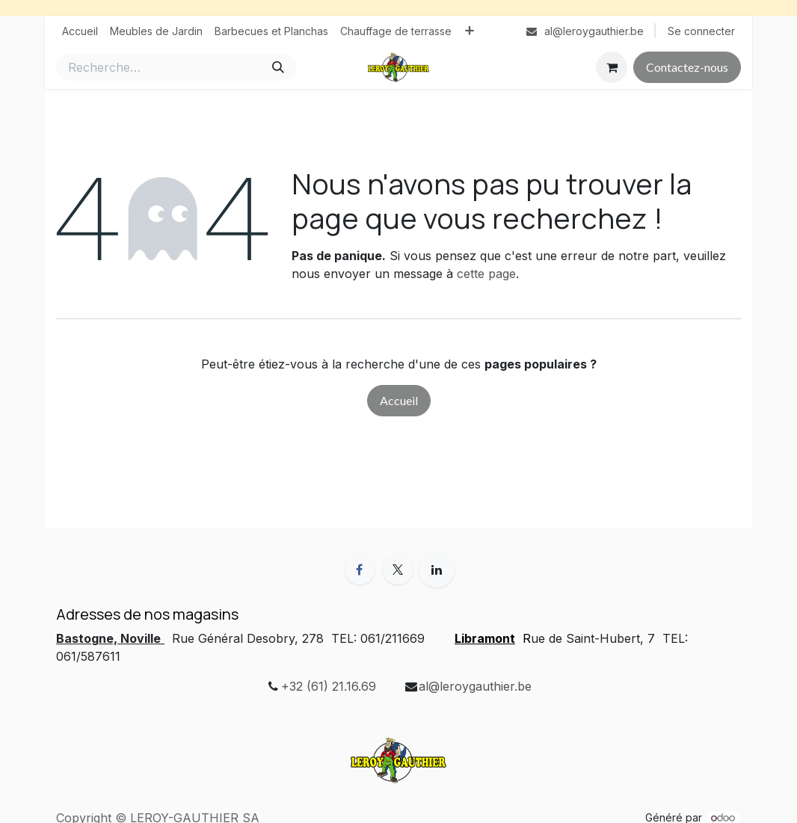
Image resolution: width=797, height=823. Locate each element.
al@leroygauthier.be (475, 686)
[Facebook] (360, 570)
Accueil (399, 400)
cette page (486, 273)
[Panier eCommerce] (611, 67)
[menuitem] (80, 31)
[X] (398, 570)
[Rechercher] (278, 67)
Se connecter (701, 31)
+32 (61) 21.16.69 (328, 686)
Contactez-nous (687, 67)
